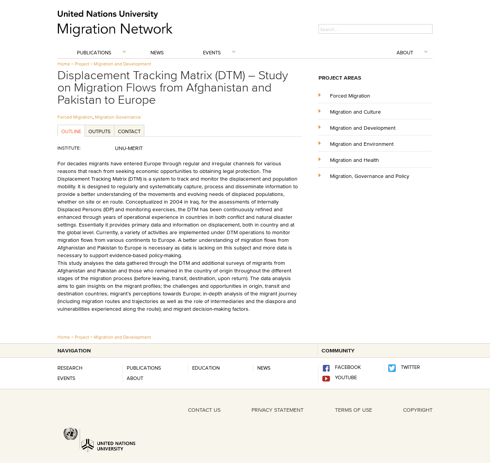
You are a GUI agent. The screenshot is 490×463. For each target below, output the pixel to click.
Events (212, 52)
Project (82, 63)
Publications (94, 52)
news (264, 367)
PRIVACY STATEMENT (278, 409)
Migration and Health (354, 159)
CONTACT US (204, 409)
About (405, 52)
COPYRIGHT (418, 409)
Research (69, 367)
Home (63, 63)
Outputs (99, 131)
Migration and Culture (355, 111)
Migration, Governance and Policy (369, 175)
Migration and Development (122, 63)
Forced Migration (75, 117)
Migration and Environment (362, 143)
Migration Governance (118, 117)
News (157, 52)
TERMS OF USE (353, 409)
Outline (71, 131)
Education (206, 367)
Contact (129, 131)
